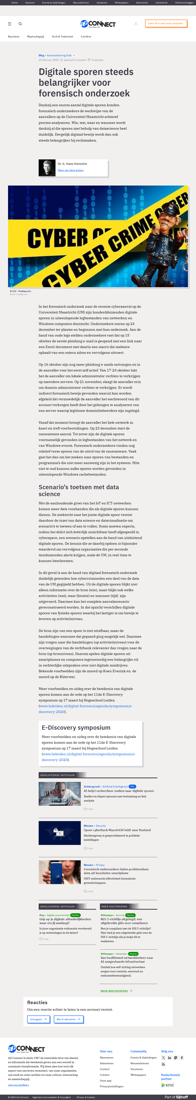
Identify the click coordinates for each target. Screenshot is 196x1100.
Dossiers (30, 2)
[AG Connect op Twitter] (163, 1057)
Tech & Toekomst (62, 36)
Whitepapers (121, 2)
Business (14, 36)
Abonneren (142, 2)
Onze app (105, 1080)
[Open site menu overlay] (9, 23)
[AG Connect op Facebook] (182, 1057)
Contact (104, 1069)
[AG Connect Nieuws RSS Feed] (163, 1064)
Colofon (104, 1075)
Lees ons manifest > (18, 1084)
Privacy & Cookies (86, 1097)
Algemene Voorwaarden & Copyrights (51, 1097)
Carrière (86, 36)
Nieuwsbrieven (81, 2)
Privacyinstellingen (111, 1086)
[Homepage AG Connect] (98, 23)
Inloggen (189, 2)
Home (14, 2)
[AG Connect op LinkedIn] (169, 1057)
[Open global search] (20, 23)
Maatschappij (35, 36)
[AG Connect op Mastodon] (175, 1057)
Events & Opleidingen (53, 2)
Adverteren (162, 2)
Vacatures (102, 2)
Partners (179, 2)
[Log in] (135, 23)
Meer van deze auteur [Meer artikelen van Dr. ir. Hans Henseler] (71, 170)
